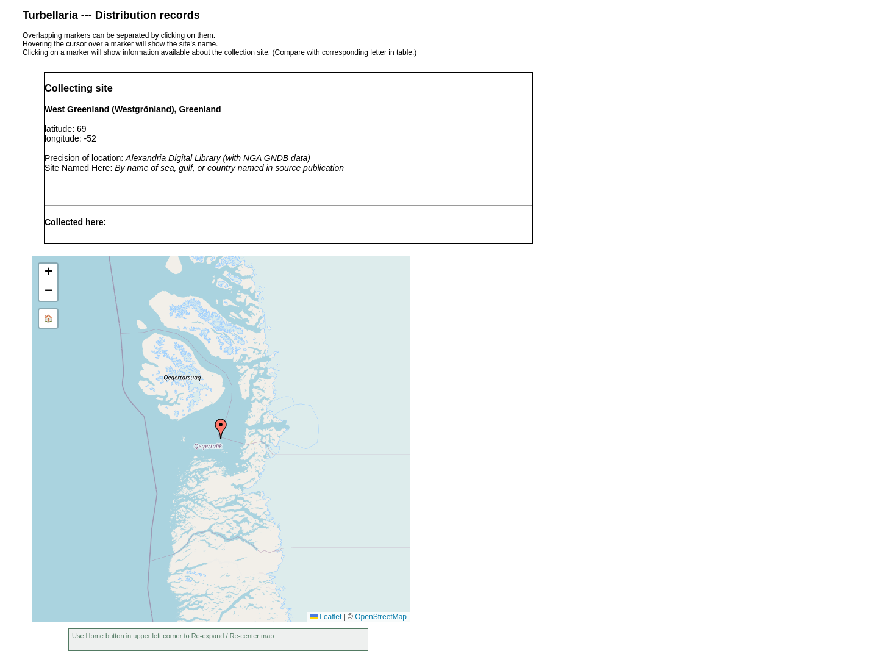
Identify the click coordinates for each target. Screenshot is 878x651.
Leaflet (325, 617)
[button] (221, 429)
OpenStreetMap (381, 617)
